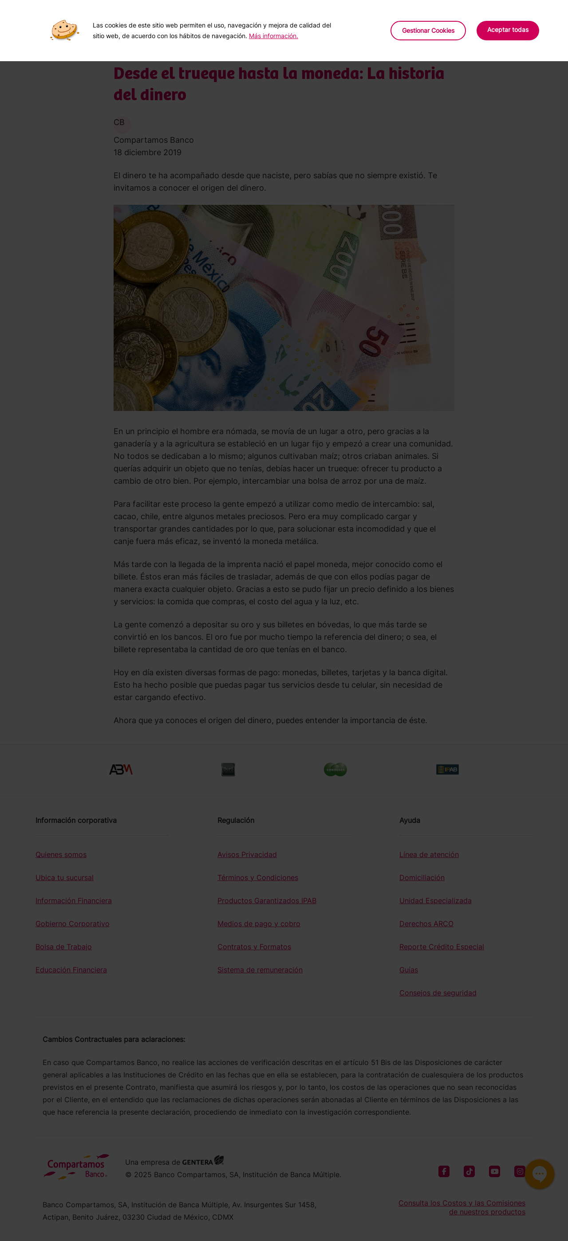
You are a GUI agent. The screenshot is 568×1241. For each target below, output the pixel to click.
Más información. (273, 35)
